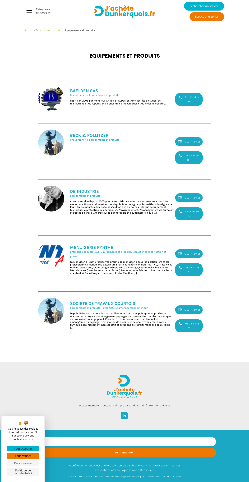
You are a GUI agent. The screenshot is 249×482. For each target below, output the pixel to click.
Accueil (29, 30)
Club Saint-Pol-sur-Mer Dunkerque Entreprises (152, 465)
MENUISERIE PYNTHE (91, 247)
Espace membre (89, 405)
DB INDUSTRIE (84, 191)
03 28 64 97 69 (188, 99)
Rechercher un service (204, 6)
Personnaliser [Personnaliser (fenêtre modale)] (23, 463)
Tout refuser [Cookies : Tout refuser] (23, 456)
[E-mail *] (124, 441)
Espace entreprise (207, 17)
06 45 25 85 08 (189, 158)
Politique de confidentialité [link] (23, 472)
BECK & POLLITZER (89, 135)
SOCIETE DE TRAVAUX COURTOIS (102, 303)
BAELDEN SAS (84, 90)
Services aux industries (49, 30)
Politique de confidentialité (130, 405)
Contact (106, 405)
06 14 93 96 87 (189, 214)
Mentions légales (159, 405)
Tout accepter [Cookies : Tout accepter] (23, 449)
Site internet (189, 142)
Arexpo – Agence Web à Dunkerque (132, 470)
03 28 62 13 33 (189, 326)
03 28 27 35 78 (188, 270)
